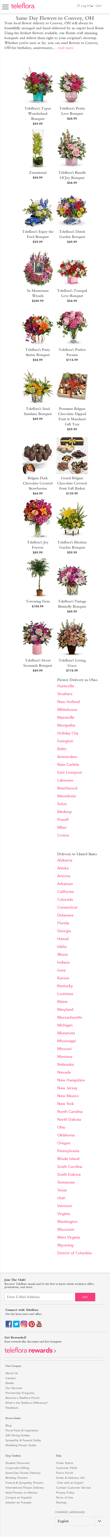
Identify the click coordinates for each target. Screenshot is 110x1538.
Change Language (70, 1512)
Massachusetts (69, 1017)
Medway (64, 811)
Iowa (61, 970)
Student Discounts (17, 1463)
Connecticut (67, 907)
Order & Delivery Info (70, 1478)
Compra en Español (18, 1497)
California (65, 891)
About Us (11, 1373)
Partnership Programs (20, 1393)
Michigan (65, 1025)
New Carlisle (68, 764)
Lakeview (65, 780)
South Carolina (69, 1166)
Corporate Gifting (17, 1468)
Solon (62, 804)
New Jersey (67, 1088)
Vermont (64, 1206)
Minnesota (66, 1033)
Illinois (62, 954)
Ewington (65, 741)
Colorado (65, 899)
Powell (62, 819)
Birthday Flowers (16, 1478)
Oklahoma (66, 1135)
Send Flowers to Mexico (21, 1492)
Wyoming (65, 1245)
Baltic (62, 749)
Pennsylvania (68, 1151)
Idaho (62, 946)
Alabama (64, 860)
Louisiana (65, 993)
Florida (63, 923)
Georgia (64, 931)
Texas (62, 1190)
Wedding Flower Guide (20, 1445)
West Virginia (68, 1237)
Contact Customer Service (73, 1488)
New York (65, 1103)
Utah (61, 1198)
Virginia (63, 1213)
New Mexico (68, 1096)
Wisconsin (65, 1229)
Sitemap (61, 1502)
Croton (63, 835)
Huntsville (65, 686)
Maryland (65, 1009)
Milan (61, 827)
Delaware (65, 915)
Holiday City (68, 733)
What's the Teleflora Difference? (26, 1403)
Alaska (63, 868)
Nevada (64, 1072)
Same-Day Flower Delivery (23, 1473)
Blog (8, 1425)
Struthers (65, 694)
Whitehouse (67, 709)
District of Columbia (74, 1253)
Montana (64, 1056)
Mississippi (66, 1041)
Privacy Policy (65, 1492)
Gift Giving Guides (17, 1435)
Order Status (64, 1463)
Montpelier (66, 725)
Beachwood (67, 788)
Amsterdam (67, 756)
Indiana (63, 962)
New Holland (68, 701)
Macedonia (66, 796)
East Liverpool (69, 772)
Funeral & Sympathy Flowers (24, 1483)
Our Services (13, 1388)
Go (85, 1297)
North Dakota (69, 1119)
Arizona (63, 876)
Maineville (65, 717)
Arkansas (65, 883)
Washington (67, 1221)
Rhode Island (68, 1158)
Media (9, 1383)
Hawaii (63, 938)
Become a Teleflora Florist (22, 1398)
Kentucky (65, 986)
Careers (10, 1378)
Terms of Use (64, 1497)
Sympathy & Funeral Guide (23, 1440)
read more (65, 48)
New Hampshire (71, 1080)
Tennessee (66, 1182)
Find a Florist (64, 1473)
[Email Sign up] (39, 1297)
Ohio (61, 1127)
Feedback (11, 1408)
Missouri (64, 1048)
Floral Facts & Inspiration (22, 1430)
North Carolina (70, 1111)
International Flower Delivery (24, 1488)
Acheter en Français (18, 1502)
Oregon (63, 1143)
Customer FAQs (66, 1468)
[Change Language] (79, 1521)
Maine (62, 1001)
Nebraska (65, 1064)
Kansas (63, 978)
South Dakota (69, 1174)
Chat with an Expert (70, 1483)
